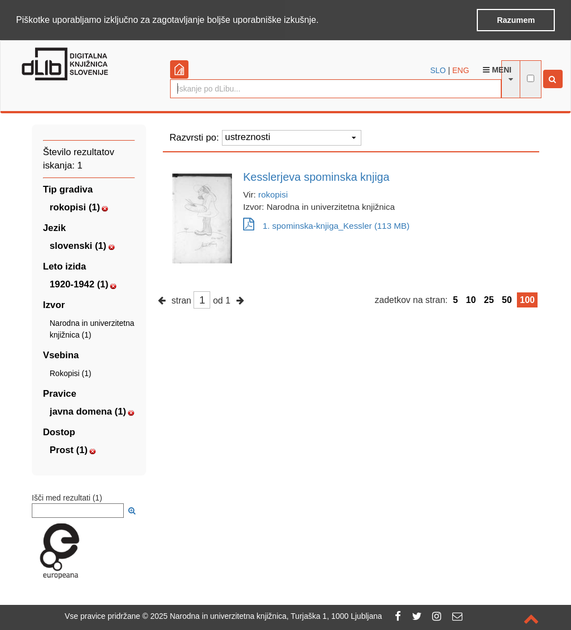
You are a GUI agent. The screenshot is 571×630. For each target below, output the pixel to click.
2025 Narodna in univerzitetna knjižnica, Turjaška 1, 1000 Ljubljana (266, 616)
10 (471, 299)
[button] (323, 20)
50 (507, 299)
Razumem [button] (516, 20)
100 (527, 299)
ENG (460, 69)
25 (489, 299)
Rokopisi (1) (70, 372)
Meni (497, 68)
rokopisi (273, 193)
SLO (438, 69)
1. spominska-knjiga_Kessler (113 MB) (326, 224)
